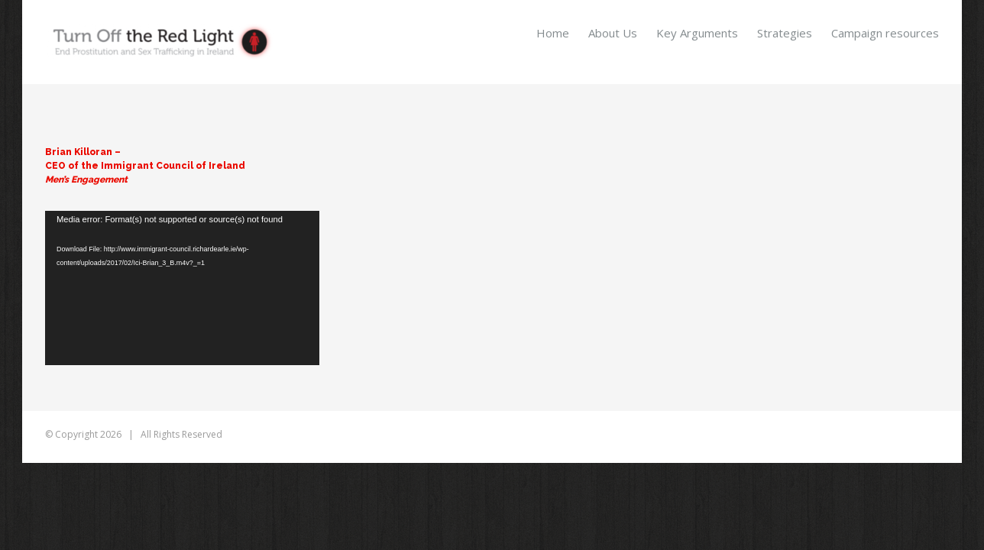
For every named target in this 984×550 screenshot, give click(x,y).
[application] (182, 288)
